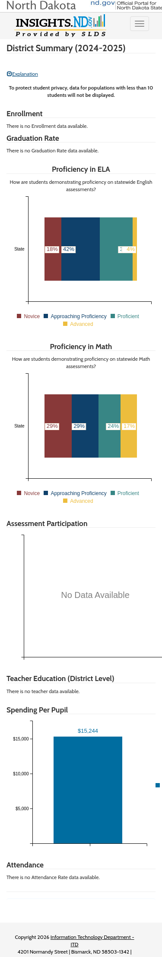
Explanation (22, 74)
